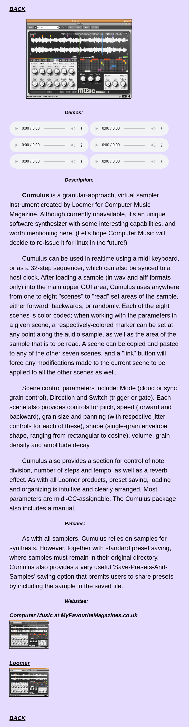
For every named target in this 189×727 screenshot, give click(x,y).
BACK (17, 9)
